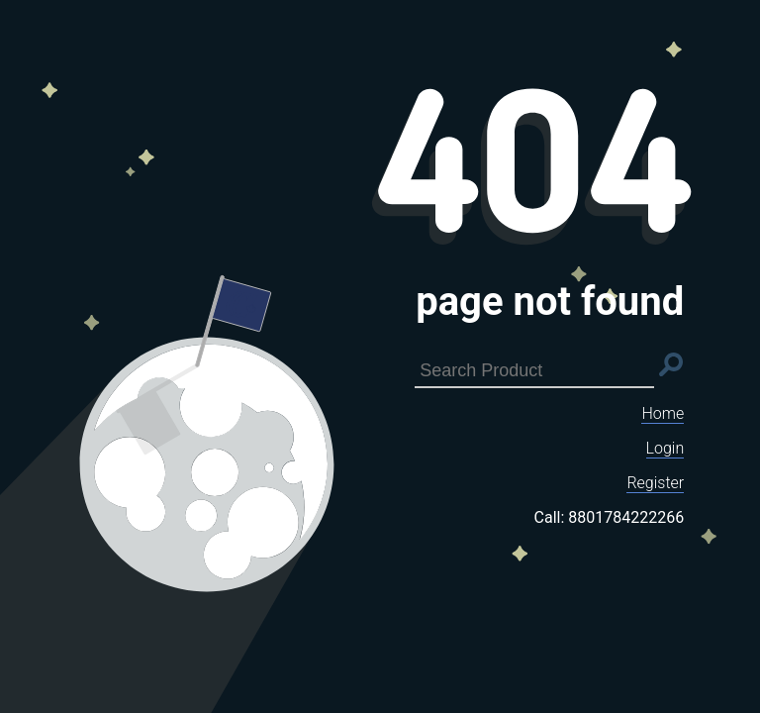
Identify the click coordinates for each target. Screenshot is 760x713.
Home (662, 413)
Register (655, 482)
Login (665, 448)
